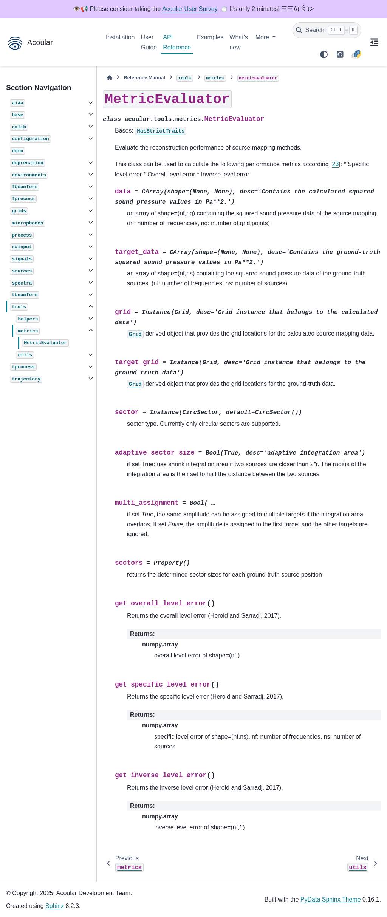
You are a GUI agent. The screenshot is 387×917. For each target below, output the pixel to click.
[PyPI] (356, 54)
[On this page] (374, 42)
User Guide (149, 42)
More (263, 37)
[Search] (327, 30)
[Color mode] (323, 54)
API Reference (177, 42)
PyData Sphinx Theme (330, 899)
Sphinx (54, 906)
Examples (210, 37)
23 (335, 164)
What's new (238, 42)
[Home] (109, 78)
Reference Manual (144, 77)
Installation (120, 37)
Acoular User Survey (189, 9)
